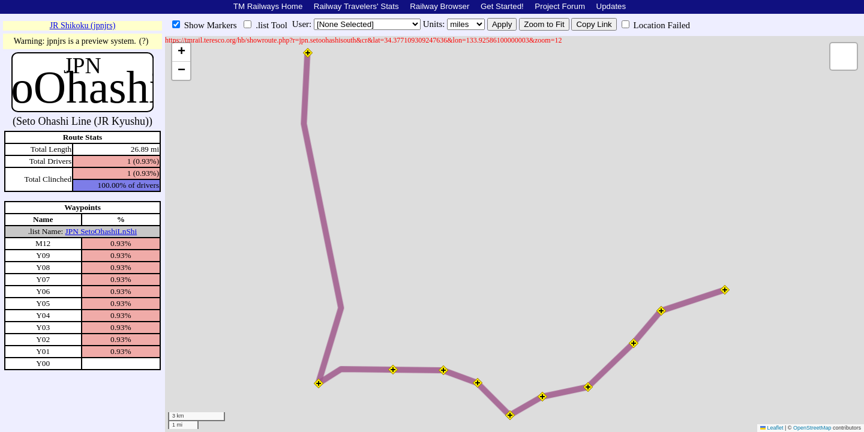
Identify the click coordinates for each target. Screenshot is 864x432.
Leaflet (772, 428)
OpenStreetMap (812, 428)
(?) (144, 41)
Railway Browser (439, 6)
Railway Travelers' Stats (356, 6)
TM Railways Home (268, 6)
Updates (611, 6)
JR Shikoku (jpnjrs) (83, 25)
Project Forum (560, 6)
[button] (308, 53)
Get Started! (502, 6)
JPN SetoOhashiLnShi (101, 231)
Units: (435, 24)
